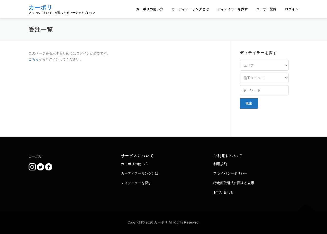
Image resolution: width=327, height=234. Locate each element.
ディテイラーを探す (232, 9)
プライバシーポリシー (230, 173)
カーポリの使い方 (149, 9)
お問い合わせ (223, 192)
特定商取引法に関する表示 (233, 183)
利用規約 (220, 164)
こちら (33, 59)
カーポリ (40, 7)
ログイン (292, 9)
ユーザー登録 (266, 9)
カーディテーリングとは (190, 9)
